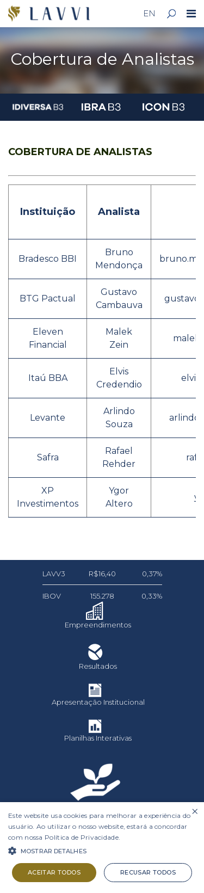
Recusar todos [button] (148, 872)
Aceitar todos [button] (54, 872)
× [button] (194, 812)
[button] (102, 850)
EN (149, 14)
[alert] (102, 847)
